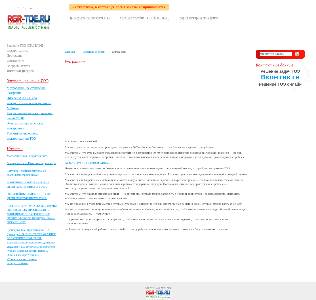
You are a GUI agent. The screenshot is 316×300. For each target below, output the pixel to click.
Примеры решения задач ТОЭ (89, 18)
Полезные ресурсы (20, 70)
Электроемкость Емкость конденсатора (31, 163)
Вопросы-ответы (18, 66)
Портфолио (15, 55)
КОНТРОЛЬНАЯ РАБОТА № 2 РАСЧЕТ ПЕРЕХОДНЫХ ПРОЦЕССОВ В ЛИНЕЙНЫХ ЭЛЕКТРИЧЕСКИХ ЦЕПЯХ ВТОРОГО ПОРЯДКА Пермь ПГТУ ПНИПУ (32, 214)
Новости (15, 148)
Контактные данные (274, 65)
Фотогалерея (15, 60)
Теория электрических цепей (198, 18)
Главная (70, 51)
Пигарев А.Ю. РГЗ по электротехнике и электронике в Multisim (29, 103)
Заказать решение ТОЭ (27, 81)
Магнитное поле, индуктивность (27, 155)
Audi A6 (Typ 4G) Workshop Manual (87, 162)
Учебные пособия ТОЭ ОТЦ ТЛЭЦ (144, 18)
